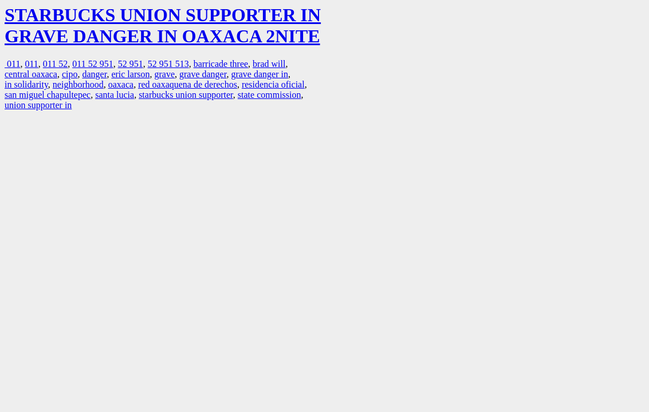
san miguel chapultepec (48, 95)
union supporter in (38, 105)
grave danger (202, 74)
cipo (70, 74)
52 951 (130, 64)
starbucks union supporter (186, 95)
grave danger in (259, 74)
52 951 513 (168, 64)
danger (94, 74)
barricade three (221, 64)
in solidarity (26, 84)
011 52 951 (92, 64)
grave (164, 74)
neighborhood (78, 84)
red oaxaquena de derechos (187, 84)
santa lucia (114, 95)
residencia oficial (273, 84)
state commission (269, 95)
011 (12, 64)
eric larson (130, 74)
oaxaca (120, 84)
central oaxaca (31, 74)
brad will (269, 64)
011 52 (55, 64)
